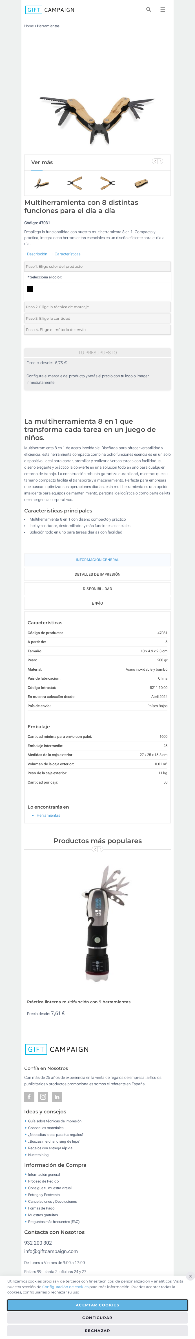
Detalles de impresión (97, 574)
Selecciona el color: (44, 277)
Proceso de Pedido (43, 1181)
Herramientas (48, 26)
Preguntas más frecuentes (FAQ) (53, 1222)
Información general (44, 1174)
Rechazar (97, 1330)
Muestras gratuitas (43, 1215)
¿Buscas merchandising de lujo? (53, 1141)
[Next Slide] (160, 161)
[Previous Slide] (155, 161)
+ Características (66, 254)
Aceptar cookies (97, 1305)
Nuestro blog (38, 1154)
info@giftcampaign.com (51, 1251)
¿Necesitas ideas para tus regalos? (55, 1134)
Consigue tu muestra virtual (50, 1188)
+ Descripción (35, 254)
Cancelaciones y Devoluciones (52, 1201)
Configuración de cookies (65, 1286)
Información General (97, 560)
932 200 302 (38, 1243)
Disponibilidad (97, 589)
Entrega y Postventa (44, 1195)
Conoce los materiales (45, 1127)
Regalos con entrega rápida (50, 1148)
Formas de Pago (41, 1208)
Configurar (97, 1317)
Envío (97, 603)
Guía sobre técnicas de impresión (54, 1121)
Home (29, 26)
